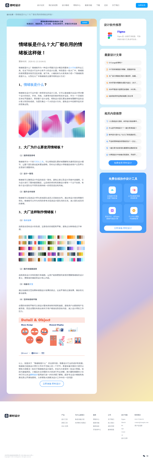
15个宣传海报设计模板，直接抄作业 (122, 69)
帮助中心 (77, 5)
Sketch (123, 422)
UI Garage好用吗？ (116, 63)
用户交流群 (138, 426)
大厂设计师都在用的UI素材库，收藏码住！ (124, 76)
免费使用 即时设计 (123, 163)
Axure (123, 432)
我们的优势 (53, 5)
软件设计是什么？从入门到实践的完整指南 (124, 135)
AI (122, 435)
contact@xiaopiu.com (141, 422)
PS (122, 425)
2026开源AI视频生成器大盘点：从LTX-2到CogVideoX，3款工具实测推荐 (124, 83)
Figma (121, 31)
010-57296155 (139, 419)
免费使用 (141, 5)
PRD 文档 (64, 426)
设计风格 (72, 67)
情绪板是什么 (34, 84)
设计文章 (10, 14)
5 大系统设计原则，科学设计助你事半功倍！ (124, 121)
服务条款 (96, 426)
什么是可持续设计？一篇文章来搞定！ (123, 128)
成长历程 (111, 426)
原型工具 (64, 423)
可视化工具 (39, 161)
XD (122, 429)
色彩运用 (27, 220)
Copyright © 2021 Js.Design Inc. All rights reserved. (18, 456)
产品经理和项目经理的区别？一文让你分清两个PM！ (124, 141)
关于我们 (115, 5)
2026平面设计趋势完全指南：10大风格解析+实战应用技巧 (124, 89)
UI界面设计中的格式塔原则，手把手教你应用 (124, 155)
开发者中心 (97, 429)
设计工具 (64, 419)
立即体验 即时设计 (52, 384)
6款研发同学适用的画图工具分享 (121, 96)
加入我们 (111, 423)
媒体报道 (111, 429)
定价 (106, 5)
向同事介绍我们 (80, 423)
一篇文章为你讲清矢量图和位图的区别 (123, 148)
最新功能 (88, 5)
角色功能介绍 (79, 419)
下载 (98, 5)
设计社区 (40, 5)
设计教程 (65, 5)
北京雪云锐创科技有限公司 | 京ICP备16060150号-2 (19, 455)
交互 (31, 284)
